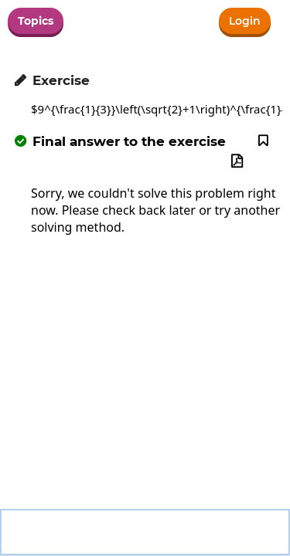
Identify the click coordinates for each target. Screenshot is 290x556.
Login (245, 21)
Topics (35, 21)
